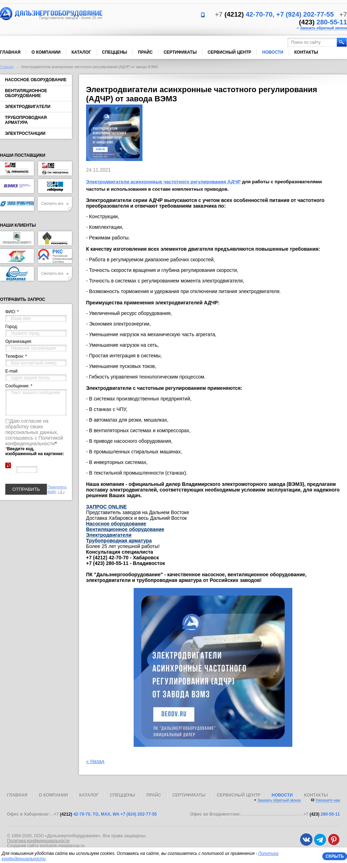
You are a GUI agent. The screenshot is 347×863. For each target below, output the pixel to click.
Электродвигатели (27, 106)
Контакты (306, 52)
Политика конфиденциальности (38, 840)
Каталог (81, 52)
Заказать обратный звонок (323, 28)
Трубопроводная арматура (26, 120)
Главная (10, 52)
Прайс (145, 52)
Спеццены (114, 52)
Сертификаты (180, 52)
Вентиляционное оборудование (26, 93)
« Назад (95, 761)
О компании (46, 52)
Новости (272, 52)
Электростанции (25, 133)
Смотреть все (54, 204)
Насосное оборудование (36, 79)
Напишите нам (328, 800)
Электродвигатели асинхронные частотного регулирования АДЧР (163, 181)
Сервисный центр (229, 52)
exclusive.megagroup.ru (61, 845)
